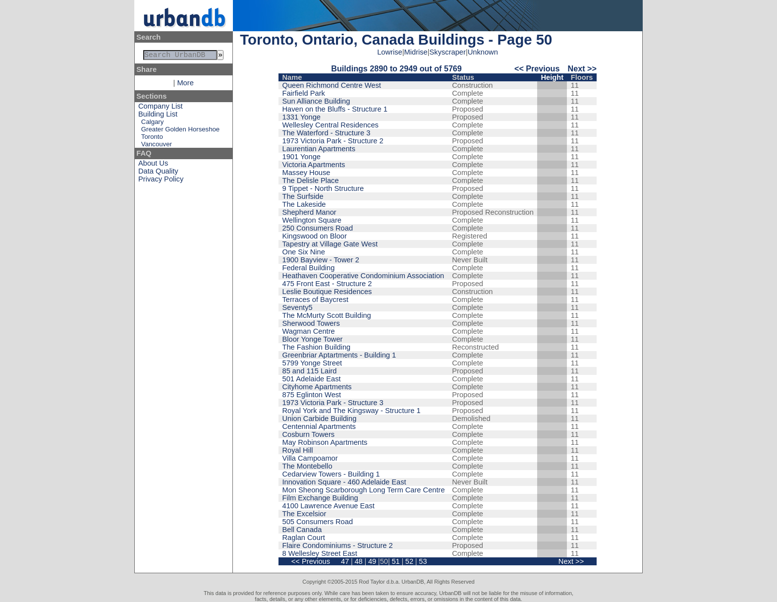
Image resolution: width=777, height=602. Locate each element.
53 (423, 561)
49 (372, 561)
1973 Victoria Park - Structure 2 (333, 141)
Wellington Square (312, 220)
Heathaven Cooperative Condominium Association (363, 276)
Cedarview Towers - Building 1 (331, 474)
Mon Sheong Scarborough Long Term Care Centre (363, 490)
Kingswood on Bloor (314, 236)
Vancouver (156, 146)
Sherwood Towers (311, 323)
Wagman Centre (308, 331)
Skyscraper (448, 52)
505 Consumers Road (317, 522)
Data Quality (158, 173)
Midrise (416, 52)
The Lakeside (304, 204)
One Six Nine (303, 252)
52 (409, 561)
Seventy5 (297, 307)
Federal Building (308, 268)
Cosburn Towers (308, 434)
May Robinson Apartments (325, 442)
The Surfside (303, 196)
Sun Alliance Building (316, 101)
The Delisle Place (310, 180)
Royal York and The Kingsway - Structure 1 (351, 411)
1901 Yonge (301, 157)
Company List (160, 108)
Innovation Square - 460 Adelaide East (344, 482)
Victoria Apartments (313, 165)
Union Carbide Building (319, 418)
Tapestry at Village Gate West (330, 244)
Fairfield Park (303, 93)
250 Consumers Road (317, 228)
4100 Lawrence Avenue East (328, 506)
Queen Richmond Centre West (331, 85)
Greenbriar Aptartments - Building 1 (339, 355)
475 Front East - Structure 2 (327, 284)
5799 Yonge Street (312, 363)
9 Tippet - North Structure (323, 188)
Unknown (483, 52)
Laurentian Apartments (318, 149)
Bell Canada (302, 530)
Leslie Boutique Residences (327, 292)
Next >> (582, 68)
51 (395, 561)
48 (358, 561)
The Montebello (307, 466)
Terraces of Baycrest (315, 299)
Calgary (152, 123)
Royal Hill (297, 450)
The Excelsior (304, 514)
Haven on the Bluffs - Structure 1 (335, 109)
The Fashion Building (316, 347)
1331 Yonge (301, 117)
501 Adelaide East (311, 379)
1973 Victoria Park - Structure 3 (333, 403)
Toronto (152, 138)
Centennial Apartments (319, 426)
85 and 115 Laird (309, 371)
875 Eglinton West (311, 395)
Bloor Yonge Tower (312, 339)
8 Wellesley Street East (319, 553)
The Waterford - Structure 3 (326, 133)
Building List (157, 116)
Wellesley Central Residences (330, 125)
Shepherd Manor (309, 212)
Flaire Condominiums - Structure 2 (337, 545)
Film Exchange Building (320, 498)
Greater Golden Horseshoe (180, 131)
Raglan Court (303, 538)
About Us (153, 165)
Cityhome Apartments (317, 387)
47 (345, 561)
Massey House (306, 173)
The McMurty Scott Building (326, 315)
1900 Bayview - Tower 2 (320, 260)
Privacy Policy (160, 181)
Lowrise (389, 52)
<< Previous (536, 68)
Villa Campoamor (310, 458)
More (185, 85)
